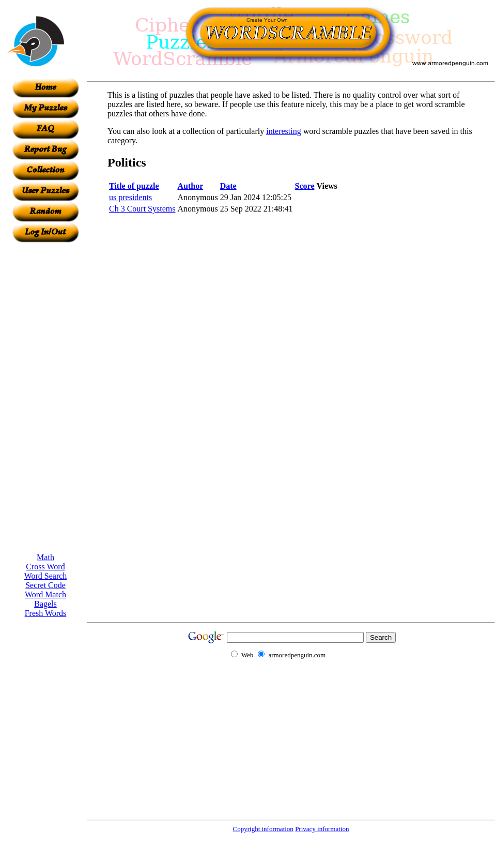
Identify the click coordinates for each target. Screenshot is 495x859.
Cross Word (45, 566)
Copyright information (263, 829)
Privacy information (322, 829)
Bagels (45, 603)
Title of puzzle (134, 186)
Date (228, 186)
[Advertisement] (45, 398)
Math (45, 557)
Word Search (45, 575)
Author (190, 186)
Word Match (45, 594)
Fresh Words (46, 613)
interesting (283, 131)
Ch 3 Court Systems (142, 208)
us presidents (130, 197)
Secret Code (45, 585)
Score (305, 186)
